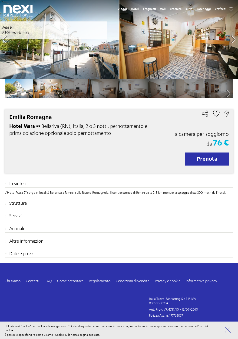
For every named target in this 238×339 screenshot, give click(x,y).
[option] (119, 39)
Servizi (15, 215)
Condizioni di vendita (132, 281)
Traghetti (149, 9)
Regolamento (99, 281)
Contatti (32, 281)
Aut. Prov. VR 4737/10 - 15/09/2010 (173, 309)
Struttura (18, 203)
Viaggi (122, 9)
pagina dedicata (89, 334)
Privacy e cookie (167, 281)
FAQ (48, 281)
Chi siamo (12, 281)
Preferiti (220, 9)
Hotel (135, 9)
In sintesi (17, 183)
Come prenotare (70, 281)
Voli (163, 9)
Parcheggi (203, 9)
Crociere (176, 9)
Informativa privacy (201, 281)
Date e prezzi (22, 253)
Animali (16, 228)
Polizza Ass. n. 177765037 (166, 315)
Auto (188, 9)
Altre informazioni (27, 241)
